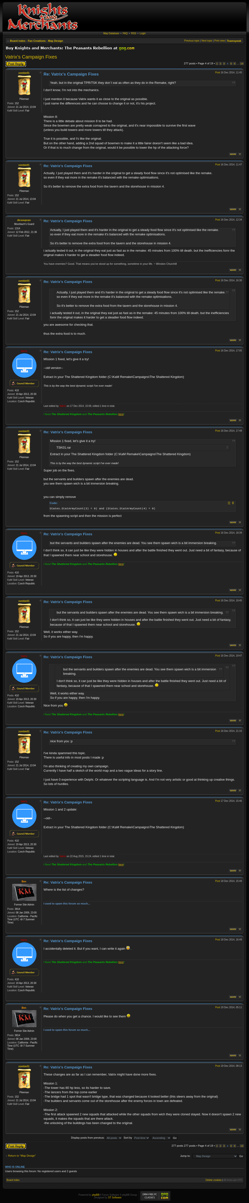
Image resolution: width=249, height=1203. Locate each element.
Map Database (111, 33)
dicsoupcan (24, 220)
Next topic (207, 40)
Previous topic (192, 40)
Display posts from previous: (96, 1137)
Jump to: (185, 1155)
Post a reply (16, 64)
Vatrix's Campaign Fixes (31, 57)
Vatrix (24, 351)
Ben (24, 881)
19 (241, 63)
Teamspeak (234, 40)
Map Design (55, 40)
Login (143, 33)
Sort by (137, 1137)
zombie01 (24, 73)
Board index (18, 40)
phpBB (95, 1195)
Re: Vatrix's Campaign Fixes (71, 74)
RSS (133, 33)
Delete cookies (213, 1180)
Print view (219, 40)
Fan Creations (36, 40)
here (121, 414)
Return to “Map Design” (22, 1155)
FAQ (125, 33)
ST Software (115, 1197)
